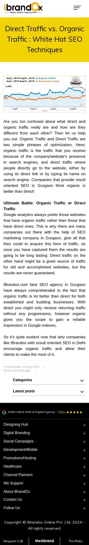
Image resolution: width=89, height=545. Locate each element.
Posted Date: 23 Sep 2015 (21, 366)
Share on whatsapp (17, 370)
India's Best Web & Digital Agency (28, 412)
